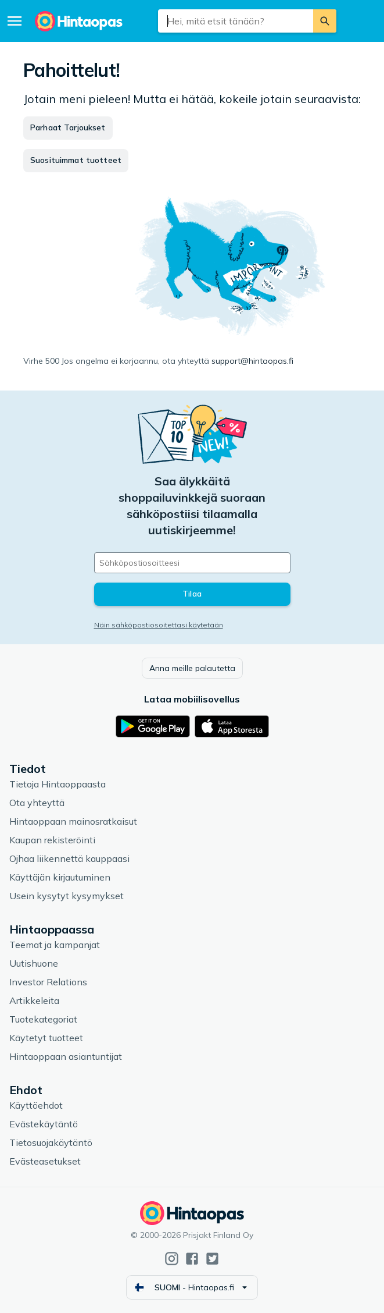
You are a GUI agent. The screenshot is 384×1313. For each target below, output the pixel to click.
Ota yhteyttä (36, 802)
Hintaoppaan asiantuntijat (65, 1056)
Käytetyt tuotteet (46, 1038)
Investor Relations (48, 982)
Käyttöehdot (36, 1105)
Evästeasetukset (45, 1161)
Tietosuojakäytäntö (50, 1142)
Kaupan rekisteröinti (52, 840)
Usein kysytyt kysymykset (66, 896)
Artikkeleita (34, 1000)
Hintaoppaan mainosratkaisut (73, 821)
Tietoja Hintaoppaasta (57, 784)
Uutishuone (33, 963)
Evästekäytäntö (43, 1124)
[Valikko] (14, 21)
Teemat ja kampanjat (54, 944)
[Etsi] (324, 21)
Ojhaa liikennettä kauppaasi (69, 858)
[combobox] (235, 21)
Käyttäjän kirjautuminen (59, 877)
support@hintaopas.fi (252, 361)
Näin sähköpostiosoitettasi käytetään (158, 624)
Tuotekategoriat (43, 1019)
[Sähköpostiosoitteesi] (192, 562)
